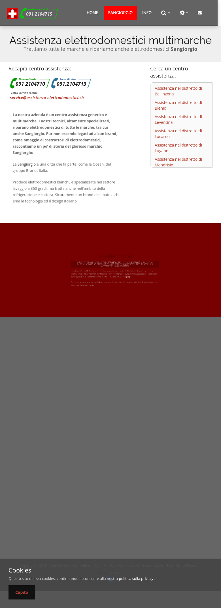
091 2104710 (30, 83)
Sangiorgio (31, 163)
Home (93, 13)
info (147, 13)
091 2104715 (39, 14)
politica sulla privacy (136, 578)
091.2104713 (71, 83)
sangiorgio (120, 13)
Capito (21, 592)
